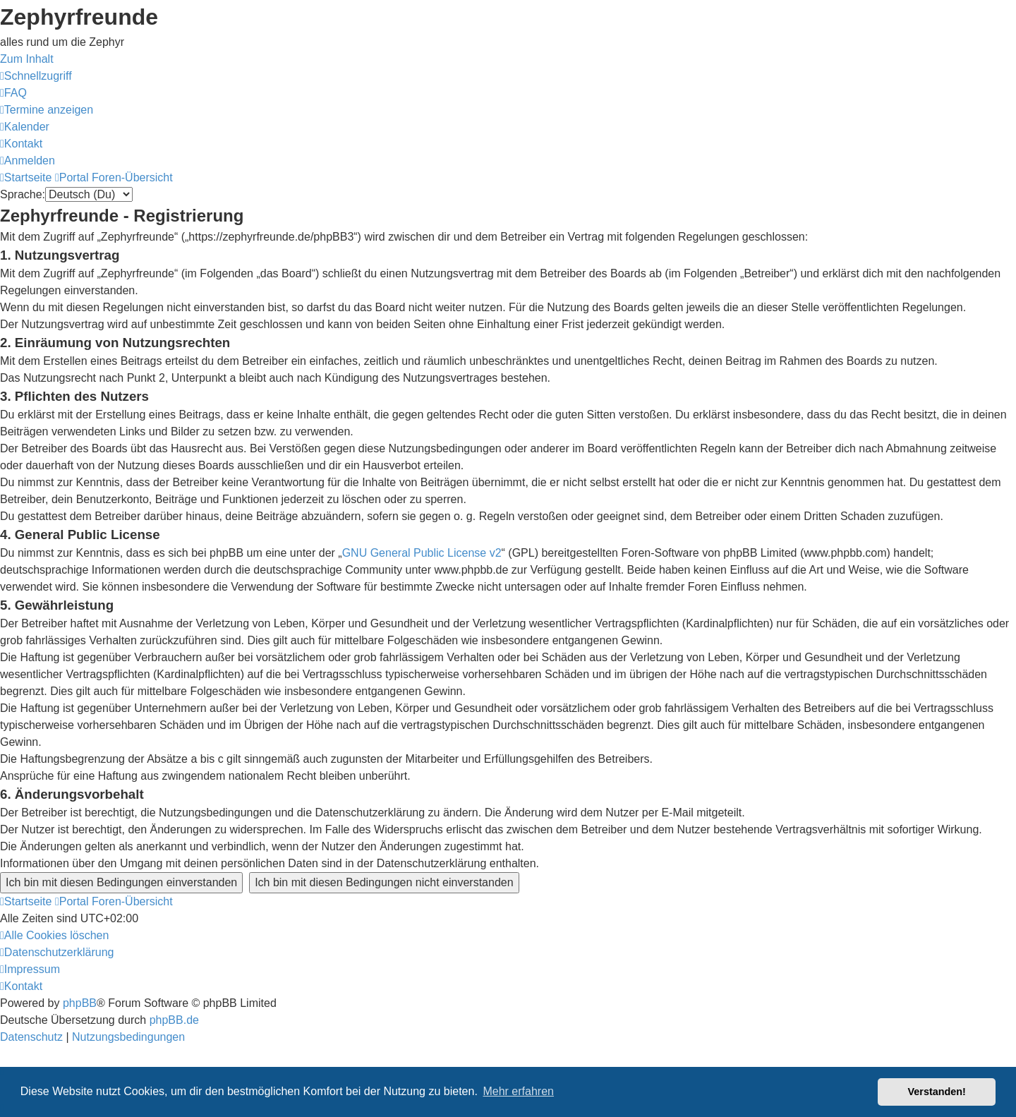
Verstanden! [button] (937, 1091)
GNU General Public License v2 (422, 553)
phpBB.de (174, 1020)
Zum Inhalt (27, 59)
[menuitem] (13, 93)
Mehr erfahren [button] (518, 1091)
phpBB (80, 1003)
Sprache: (22, 194)
